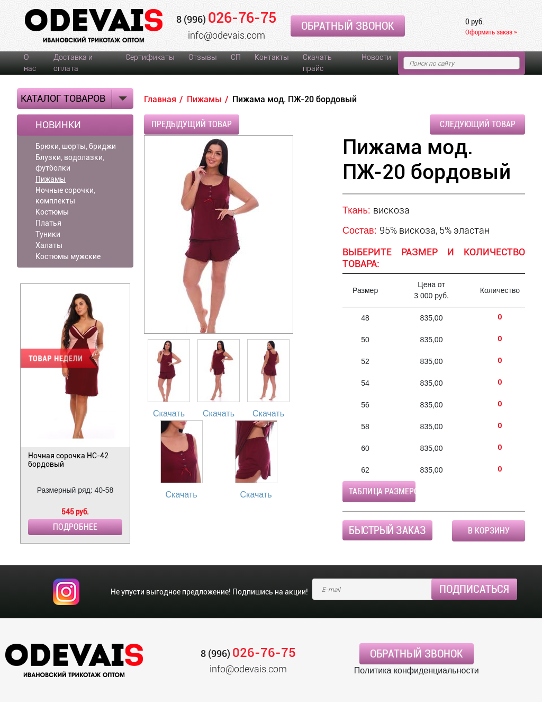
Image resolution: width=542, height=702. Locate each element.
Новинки (58, 125)
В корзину (489, 531)
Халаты (48, 245)
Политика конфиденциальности (416, 670)
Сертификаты (150, 57)
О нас (30, 63)
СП (236, 57)
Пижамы (50, 179)
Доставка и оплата (73, 63)
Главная (160, 99)
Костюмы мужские (68, 256)
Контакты (272, 57)
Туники (47, 234)
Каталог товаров (63, 98)
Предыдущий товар (191, 124)
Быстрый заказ (387, 530)
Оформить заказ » (491, 32)
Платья (48, 223)
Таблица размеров (382, 491)
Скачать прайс (317, 63)
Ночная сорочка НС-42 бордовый (68, 459)
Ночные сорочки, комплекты (65, 195)
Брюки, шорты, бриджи (75, 146)
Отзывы (202, 57)
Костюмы (52, 212)
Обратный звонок (347, 26)
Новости (376, 57)
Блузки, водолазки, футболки (69, 162)
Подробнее (75, 527)
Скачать (169, 413)
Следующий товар (478, 124)
